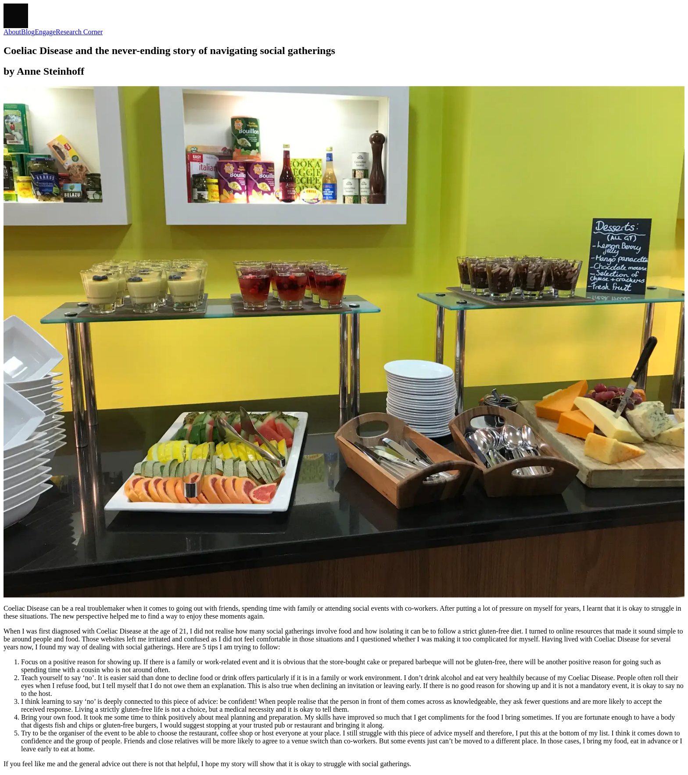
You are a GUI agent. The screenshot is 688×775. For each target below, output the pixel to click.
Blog (28, 32)
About (12, 32)
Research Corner (79, 32)
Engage (45, 32)
